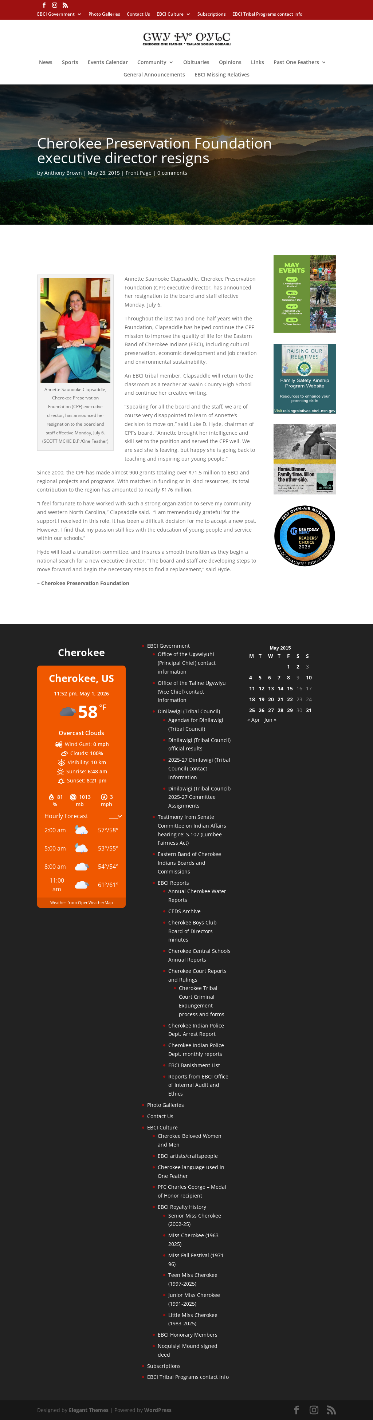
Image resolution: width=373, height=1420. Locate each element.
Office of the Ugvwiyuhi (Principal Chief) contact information (187, 663)
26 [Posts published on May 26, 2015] (261, 710)
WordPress (158, 1410)
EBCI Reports (173, 882)
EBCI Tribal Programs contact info (267, 14)
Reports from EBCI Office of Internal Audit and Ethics (198, 1085)
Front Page (139, 172)
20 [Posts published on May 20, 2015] (271, 699)
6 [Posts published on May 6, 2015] (269, 677)
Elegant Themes (89, 1410)
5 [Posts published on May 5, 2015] (260, 677)
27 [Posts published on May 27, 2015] (271, 710)
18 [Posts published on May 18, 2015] (252, 699)
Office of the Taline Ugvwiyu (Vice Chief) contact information (192, 691)
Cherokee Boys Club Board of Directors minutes (192, 931)
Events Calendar (108, 63)
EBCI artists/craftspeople (188, 1155)
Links (257, 63)
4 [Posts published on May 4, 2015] (250, 677)
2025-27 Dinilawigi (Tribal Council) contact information (199, 768)
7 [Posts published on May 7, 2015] (279, 677)
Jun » (270, 719)
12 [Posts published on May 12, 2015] (261, 688)
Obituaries (196, 63)
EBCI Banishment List (194, 1065)
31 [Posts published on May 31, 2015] (309, 710)
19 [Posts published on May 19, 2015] (261, 699)
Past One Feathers (296, 63)
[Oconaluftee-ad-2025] (305, 564)
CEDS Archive (184, 911)
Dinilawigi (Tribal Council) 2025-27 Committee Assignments (199, 797)
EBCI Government (56, 14)
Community (151, 63)
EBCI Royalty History (182, 1206)
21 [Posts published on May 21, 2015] (280, 699)
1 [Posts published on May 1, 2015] (288, 666)
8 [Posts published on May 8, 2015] (288, 677)
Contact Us (138, 14)
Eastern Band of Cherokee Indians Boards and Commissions (189, 863)
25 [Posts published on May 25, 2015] (252, 710)
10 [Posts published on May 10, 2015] (309, 677)
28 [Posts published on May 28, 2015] (280, 710)
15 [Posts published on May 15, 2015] (290, 688)
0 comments (172, 172)
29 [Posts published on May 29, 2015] (290, 710)
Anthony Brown (63, 172)
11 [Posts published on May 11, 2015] (252, 688)
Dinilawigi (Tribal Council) (189, 711)
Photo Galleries (104, 14)
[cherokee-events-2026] (305, 330)
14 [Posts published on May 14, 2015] (280, 688)
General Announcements (154, 75)
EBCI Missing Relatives (222, 75)
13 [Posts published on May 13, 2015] (271, 688)
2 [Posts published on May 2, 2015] (298, 666)
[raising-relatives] (305, 411)
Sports (70, 63)
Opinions (230, 63)
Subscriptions (211, 14)
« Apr (253, 719)
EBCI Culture (170, 14)
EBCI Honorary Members (187, 1334)
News (45, 63)
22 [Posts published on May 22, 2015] (290, 699)
